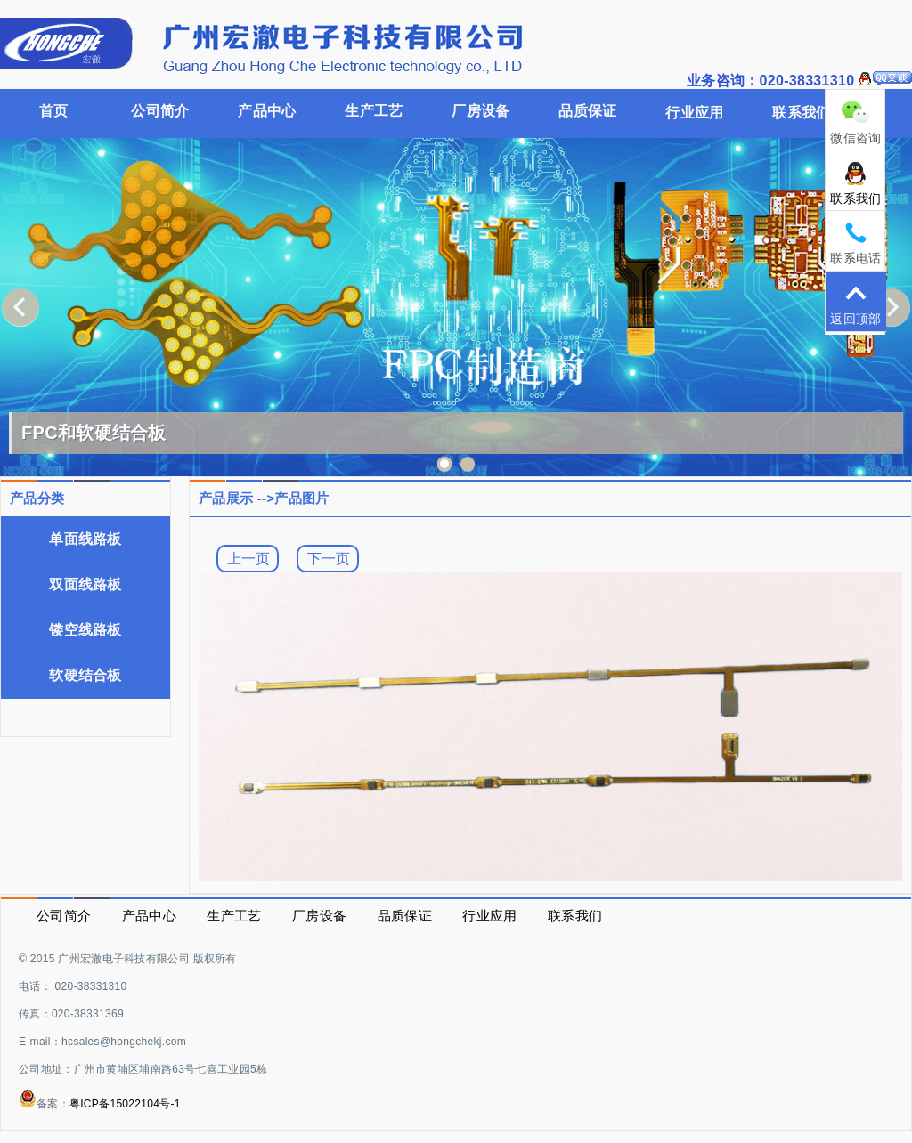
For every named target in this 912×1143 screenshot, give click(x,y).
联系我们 (856, 182)
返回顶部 (856, 303)
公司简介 (160, 110)
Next (891, 307)
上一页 (248, 558)
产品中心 (267, 110)
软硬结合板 (85, 675)
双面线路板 (85, 584)
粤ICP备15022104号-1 (125, 1104)
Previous (20, 307)
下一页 (328, 558)
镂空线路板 (85, 629)
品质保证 (587, 110)
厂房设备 (480, 110)
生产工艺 (374, 110)
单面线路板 (85, 539)
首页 (54, 110)
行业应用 (694, 112)
